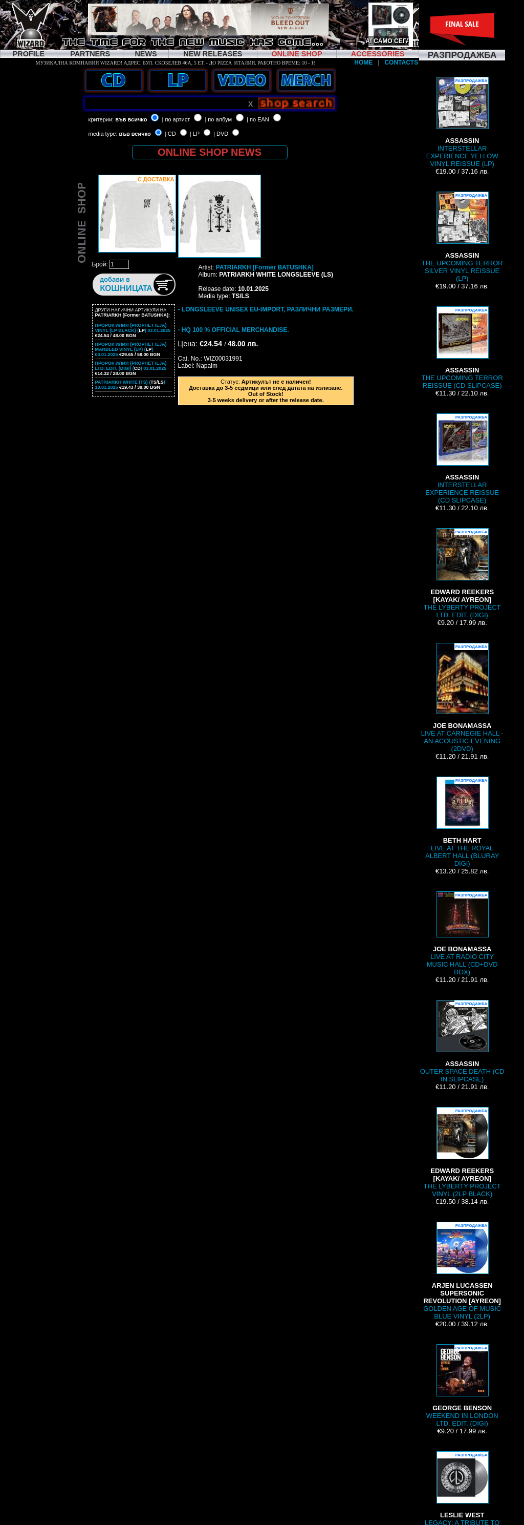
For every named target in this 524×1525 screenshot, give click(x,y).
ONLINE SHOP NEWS (209, 152)
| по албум (218, 119)
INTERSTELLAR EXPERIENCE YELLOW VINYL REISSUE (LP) (462, 122)
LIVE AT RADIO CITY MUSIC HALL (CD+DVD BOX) (462, 933)
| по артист (176, 119)
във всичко (131, 119)
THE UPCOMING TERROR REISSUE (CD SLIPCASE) (462, 347)
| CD (170, 134)
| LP (195, 134)
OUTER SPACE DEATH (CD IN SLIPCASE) (462, 1041)
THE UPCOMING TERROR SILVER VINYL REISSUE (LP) (462, 237)
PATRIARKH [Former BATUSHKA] (265, 267)
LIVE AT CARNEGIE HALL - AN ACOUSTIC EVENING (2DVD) (462, 698)
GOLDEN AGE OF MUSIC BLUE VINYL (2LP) (462, 1271)
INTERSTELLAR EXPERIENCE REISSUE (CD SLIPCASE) (462, 458)
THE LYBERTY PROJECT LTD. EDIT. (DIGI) (462, 573)
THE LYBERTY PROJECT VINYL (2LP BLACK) (462, 1152)
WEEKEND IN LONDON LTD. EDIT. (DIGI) (462, 1385)
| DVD (220, 134)
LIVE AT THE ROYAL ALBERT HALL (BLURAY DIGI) (462, 822)
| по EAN (258, 119)
